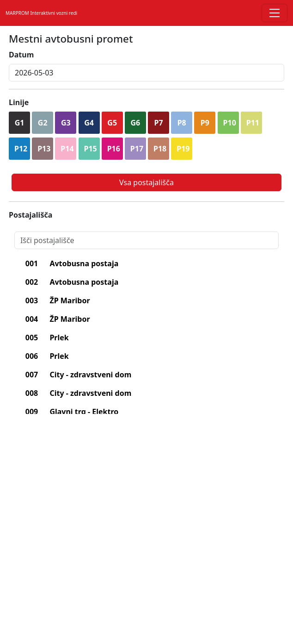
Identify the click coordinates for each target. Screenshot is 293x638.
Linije (19, 102)
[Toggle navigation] (274, 13)
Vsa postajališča (146, 182)
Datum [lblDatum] (21, 55)
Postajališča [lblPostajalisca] (30, 215)
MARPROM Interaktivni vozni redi (41, 13)
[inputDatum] (146, 72)
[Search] (146, 240)
